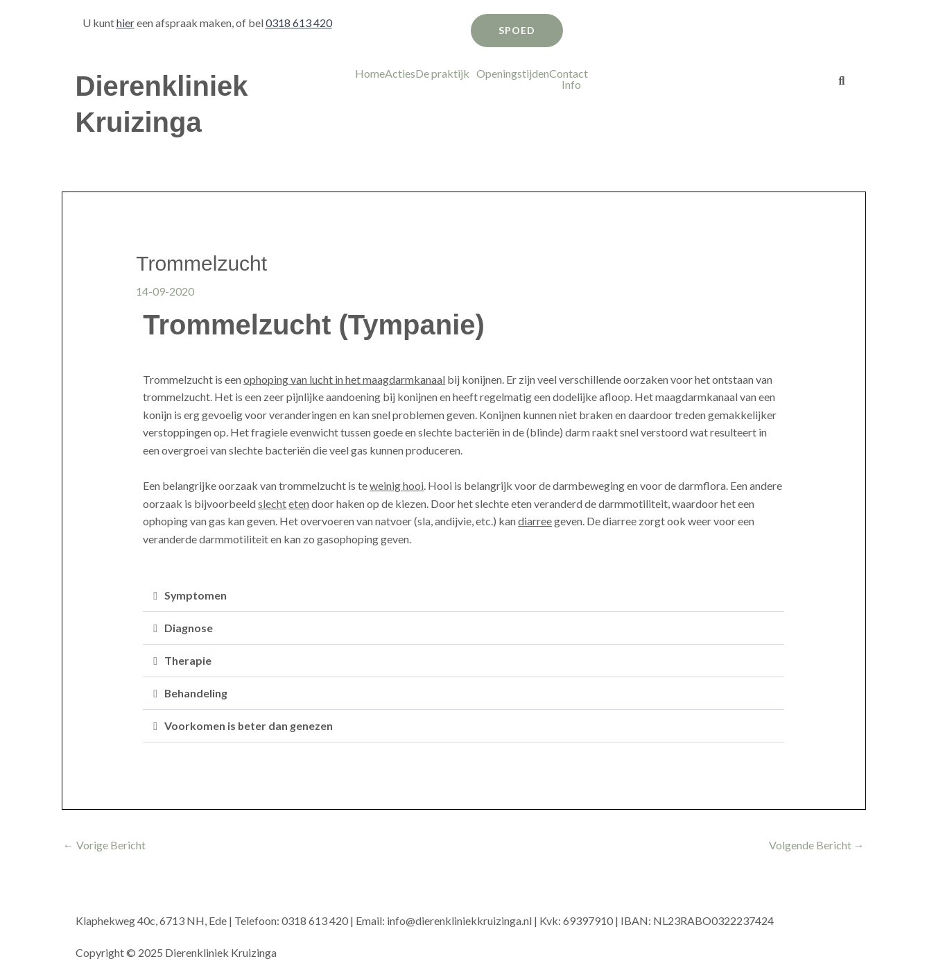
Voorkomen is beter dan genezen (248, 725)
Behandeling (196, 692)
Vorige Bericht (104, 844)
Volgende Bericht (817, 844)
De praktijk (442, 73)
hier (125, 22)
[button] (445, 73)
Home (370, 73)
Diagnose (188, 627)
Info (571, 84)
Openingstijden (512, 73)
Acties (400, 73)
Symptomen (195, 595)
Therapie (187, 660)
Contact (568, 73)
